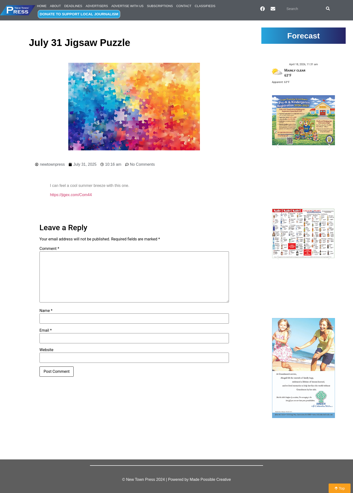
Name (46, 311)
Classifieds (205, 6)
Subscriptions (160, 6)
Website (46, 350)
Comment (49, 249)
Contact (183, 6)
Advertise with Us (127, 6)
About (55, 6)
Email (45, 330)
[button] (278, 146)
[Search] (328, 8)
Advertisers (97, 6)
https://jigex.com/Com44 (71, 195)
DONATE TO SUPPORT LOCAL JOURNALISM (79, 14)
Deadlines (73, 6)
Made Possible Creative (210, 479)
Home (42, 6)
